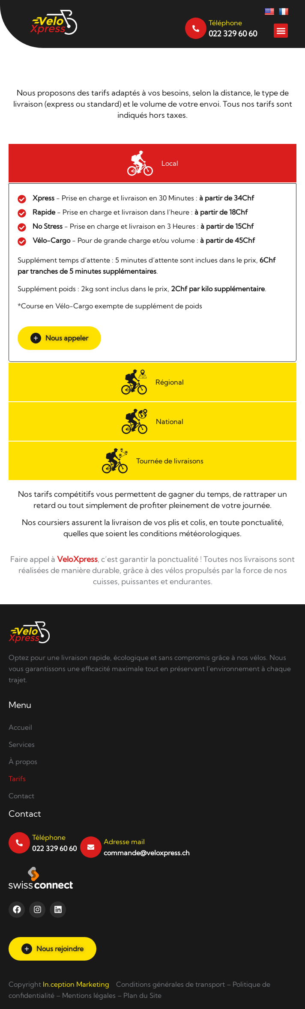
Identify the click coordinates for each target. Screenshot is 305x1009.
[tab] (152, 163)
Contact (21, 795)
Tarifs (17, 778)
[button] (281, 31)
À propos (23, 761)
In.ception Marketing (76, 984)
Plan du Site (142, 995)
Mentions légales (89, 995)
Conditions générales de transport (170, 984)
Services (22, 744)
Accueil (20, 727)
